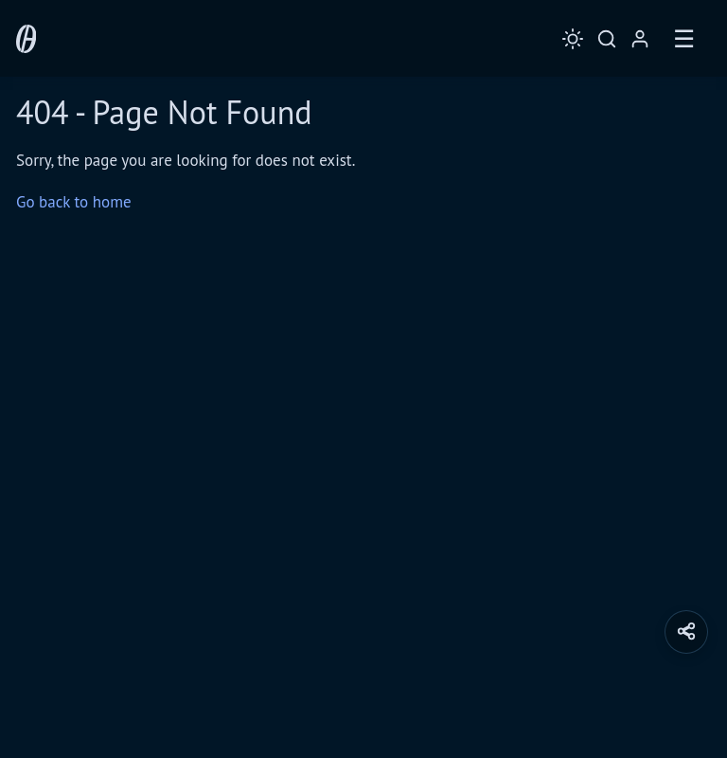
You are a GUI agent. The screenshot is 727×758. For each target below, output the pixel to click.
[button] (686, 632)
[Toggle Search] (607, 39)
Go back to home (74, 201)
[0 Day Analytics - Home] (26, 39)
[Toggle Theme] (573, 39)
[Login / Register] (640, 39)
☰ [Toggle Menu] (684, 39)
